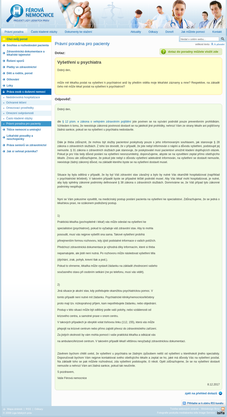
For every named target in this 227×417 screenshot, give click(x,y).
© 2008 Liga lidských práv (17, 413)
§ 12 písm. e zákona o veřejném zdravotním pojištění (96, 121)
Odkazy (38, 409)
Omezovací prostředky (20, 107)
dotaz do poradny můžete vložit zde (193, 51)
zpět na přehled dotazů (201, 393)
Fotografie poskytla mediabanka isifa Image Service (186, 412)
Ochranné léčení (16, 102)
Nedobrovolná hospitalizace (23, 97)
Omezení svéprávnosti (19, 113)
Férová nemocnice (30, 16)
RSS (28, 409)
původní (220, 44)
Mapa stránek (14, 409)
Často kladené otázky (19, 118)
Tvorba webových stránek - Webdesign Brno (195, 408)
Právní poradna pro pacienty (23, 123)
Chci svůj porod (17, 39)
